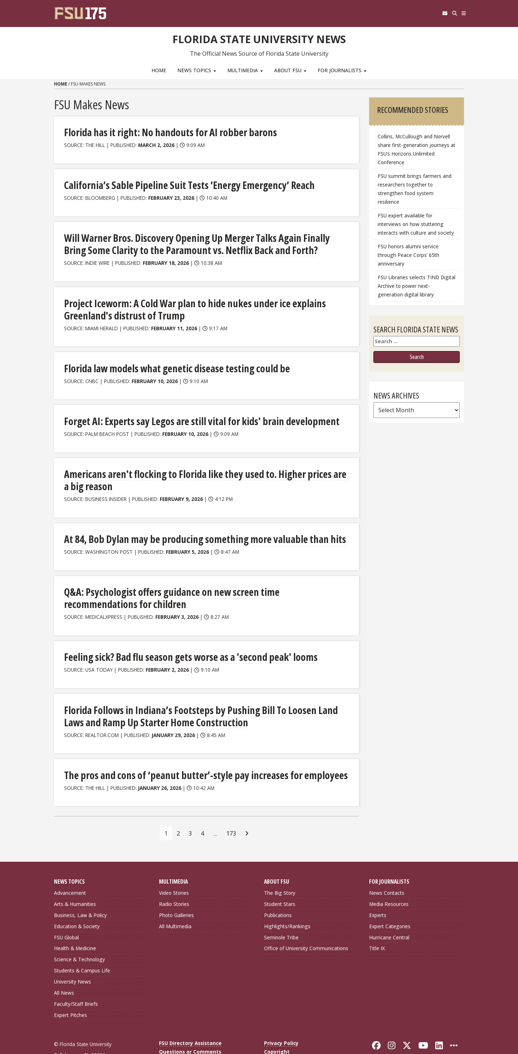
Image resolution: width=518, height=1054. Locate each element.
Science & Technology (79, 935)
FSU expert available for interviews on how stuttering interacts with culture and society (416, 224)
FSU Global (66, 913)
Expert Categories (389, 902)
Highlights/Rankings (287, 902)
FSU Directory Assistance (190, 1019)
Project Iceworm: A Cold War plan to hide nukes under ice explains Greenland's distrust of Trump (194, 306)
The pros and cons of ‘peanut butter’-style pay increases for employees (183, 752)
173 (231, 810)
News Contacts (386, 869)
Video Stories (174, 869)
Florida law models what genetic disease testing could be (160, 364)
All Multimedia (175, 902)
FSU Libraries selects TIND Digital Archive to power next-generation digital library (416, 286)
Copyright (277, 1028)
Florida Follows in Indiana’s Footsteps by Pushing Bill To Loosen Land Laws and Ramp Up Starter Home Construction (196, 694)
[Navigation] (461, 13)
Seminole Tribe (281, 913)
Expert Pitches (70, 991)
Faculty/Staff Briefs (76, 980)
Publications (278, 891)
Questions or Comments (190, 1028)
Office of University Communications (306, 924)
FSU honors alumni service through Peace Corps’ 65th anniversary (408, 255)
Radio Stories (174, 880)
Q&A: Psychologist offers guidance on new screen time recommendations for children (192, 578)
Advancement (70, 869)
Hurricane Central (389, 913)
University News (72, 957)
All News (64, 969)
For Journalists (342, 70)
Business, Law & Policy (80, 891)
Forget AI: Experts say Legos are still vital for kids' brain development (180, 416)
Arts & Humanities (75, 880)
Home (158, 70)
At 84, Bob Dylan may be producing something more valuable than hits (182, 520)
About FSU (290, 70)
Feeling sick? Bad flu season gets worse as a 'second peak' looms (172, 636)
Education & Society (77, 902)
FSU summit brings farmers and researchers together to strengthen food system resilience (414, 188)
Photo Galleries (176, 891)
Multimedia (245, 70)
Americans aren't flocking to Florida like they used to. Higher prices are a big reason (204, 468)
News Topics (196, 70)
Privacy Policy (281, 1019)
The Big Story (279, 869)
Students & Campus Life (82, 946)
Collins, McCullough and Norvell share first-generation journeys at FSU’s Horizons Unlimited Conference (416, 149)
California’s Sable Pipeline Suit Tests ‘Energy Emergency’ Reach (170, 184)
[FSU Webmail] (432, 13)
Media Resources (389, 880)
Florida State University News (259, 37)
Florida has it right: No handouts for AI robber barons (153, 132)
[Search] (447, 13)
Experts (377, 891)
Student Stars (279, 880)
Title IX (377, 924)
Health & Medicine (75, 924)
